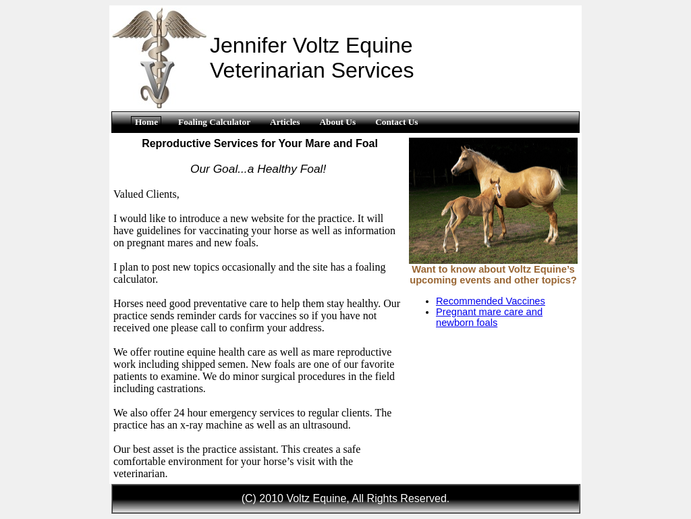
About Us (337, 122)
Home (146, 122)
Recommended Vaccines (490, 301)
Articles (285, 122)
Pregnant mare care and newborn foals (489, 317)
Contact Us (396, 122)
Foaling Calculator (214, 122)
